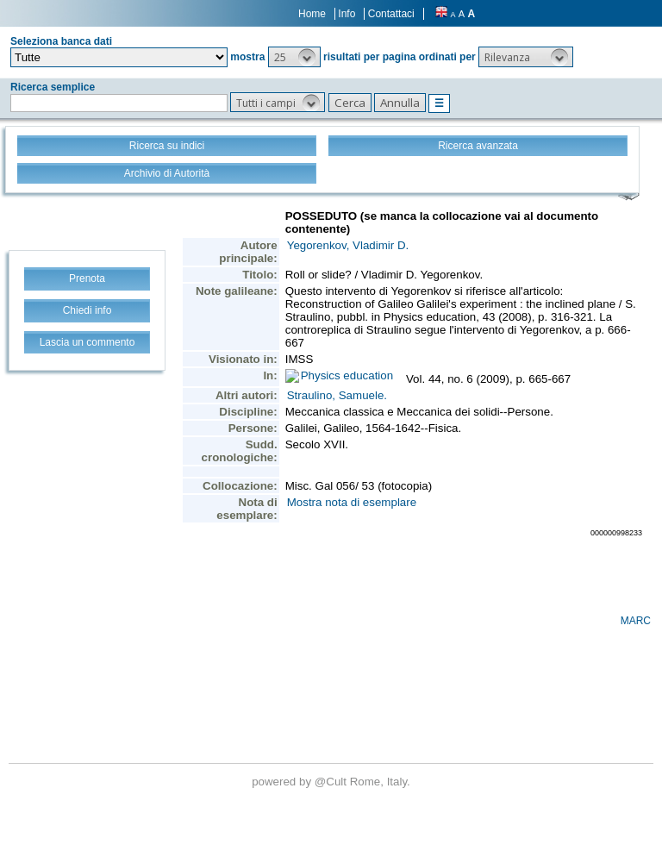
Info (346, 14)
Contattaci (391, 14)
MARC (636, 621)
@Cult (332, 781)
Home (312, 14)
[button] (294, 57)
